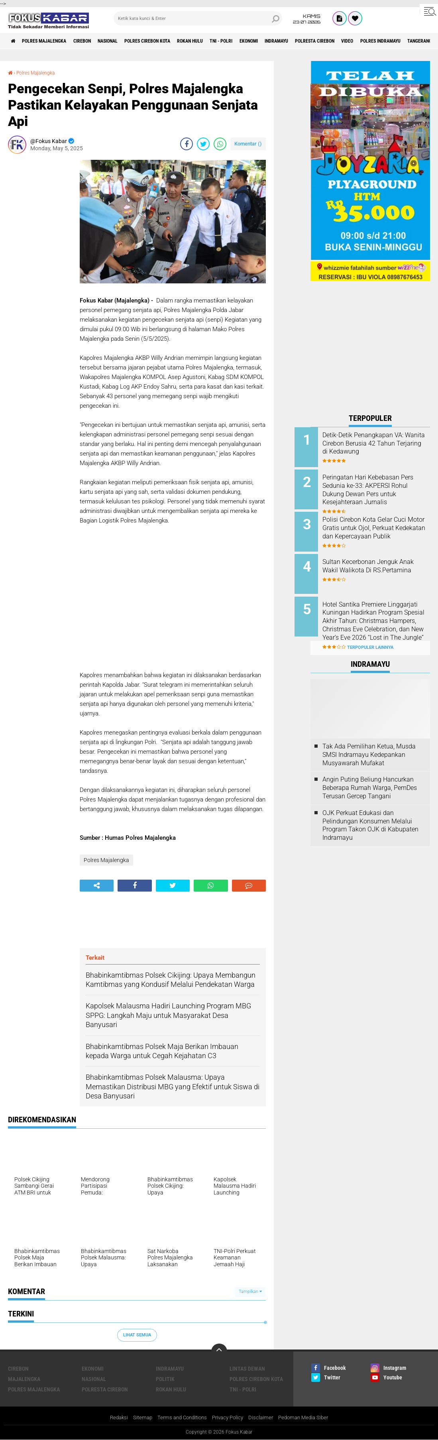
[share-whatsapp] (220, 143)
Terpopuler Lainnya (370, 635)
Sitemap (137, 1417)
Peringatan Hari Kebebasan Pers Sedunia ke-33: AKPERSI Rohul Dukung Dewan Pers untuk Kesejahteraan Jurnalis (379, 487)
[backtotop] (219, 1351)
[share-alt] (97, 885)
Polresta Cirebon (380, 41)
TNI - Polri (266, 41)
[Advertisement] (40, 279)
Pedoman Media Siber (309, 1417)
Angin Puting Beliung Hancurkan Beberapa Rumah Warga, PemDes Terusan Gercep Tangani (369, 775)
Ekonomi (299, 41)
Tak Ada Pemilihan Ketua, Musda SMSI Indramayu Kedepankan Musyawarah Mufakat (369, 742)
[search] (198, 18)
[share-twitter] (203, 143)
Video (419, 41)
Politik (165, 1378)
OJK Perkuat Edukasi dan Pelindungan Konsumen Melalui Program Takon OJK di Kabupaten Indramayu (370, 812)
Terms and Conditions (179, 1417)
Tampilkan (250, 1291)
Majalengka (24, 1378)
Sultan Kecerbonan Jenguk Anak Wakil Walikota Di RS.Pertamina (376, 564)
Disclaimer (264, 1417)
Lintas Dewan (247, 1368)
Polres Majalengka (52, 41)
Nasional (129, 41)
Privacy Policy (229, 1417)
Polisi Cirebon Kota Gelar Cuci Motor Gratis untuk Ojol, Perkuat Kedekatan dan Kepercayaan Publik (380, 528)
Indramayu (334, 41)
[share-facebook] (186, 143)
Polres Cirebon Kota (177, 41)
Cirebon (97, 41)
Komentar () (248, 143)
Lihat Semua (137, 1334)
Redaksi (112, 1417)
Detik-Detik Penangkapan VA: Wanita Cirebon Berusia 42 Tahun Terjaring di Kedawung (379, 443)
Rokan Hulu (228, 41)
